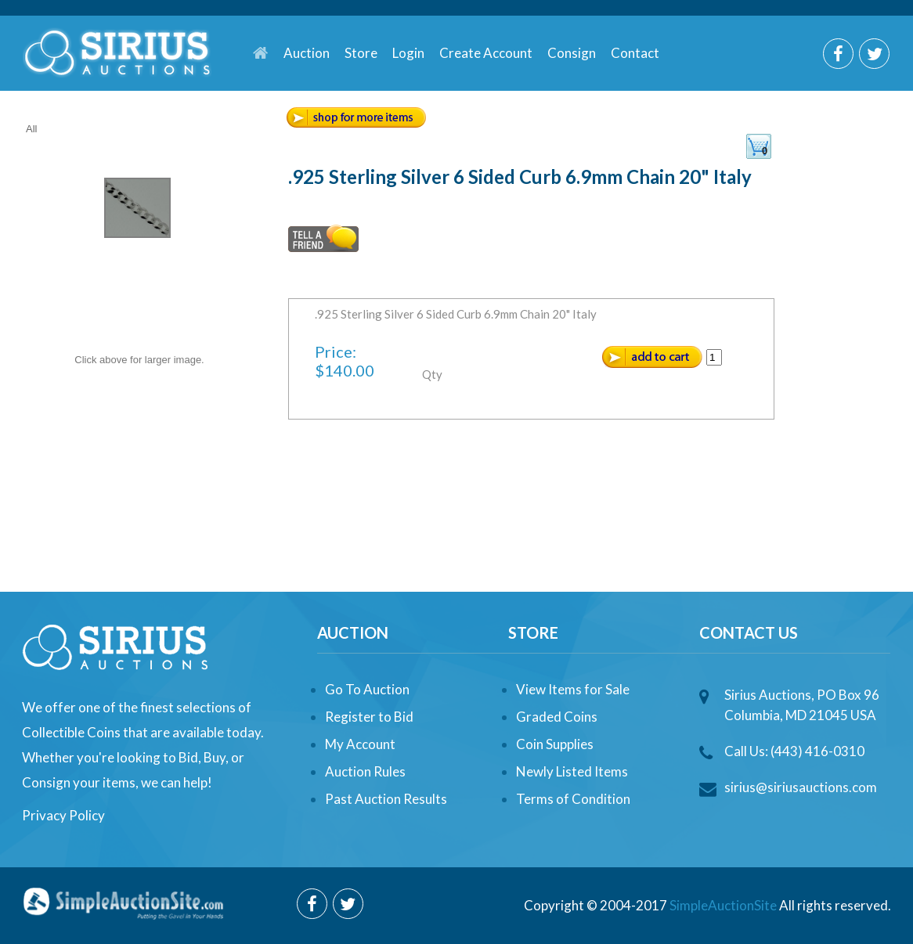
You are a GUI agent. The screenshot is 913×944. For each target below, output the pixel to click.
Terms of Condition (573, 799)
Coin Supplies (555, 744)
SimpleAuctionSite (723, 905)
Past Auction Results (386, 799)
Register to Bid (369, 716)
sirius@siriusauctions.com (800, 787)
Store (361, 53)
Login (408, 53)
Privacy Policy (63, 815)
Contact (635, 53)
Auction (306, 53)
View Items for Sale (573, 689)
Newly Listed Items (572, 771)
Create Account (485, 53)
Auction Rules (365, 771)
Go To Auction (367, 689)
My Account (360, 744)
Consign (571, 53)
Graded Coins (556, 716)
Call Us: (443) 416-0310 (794, 751)
